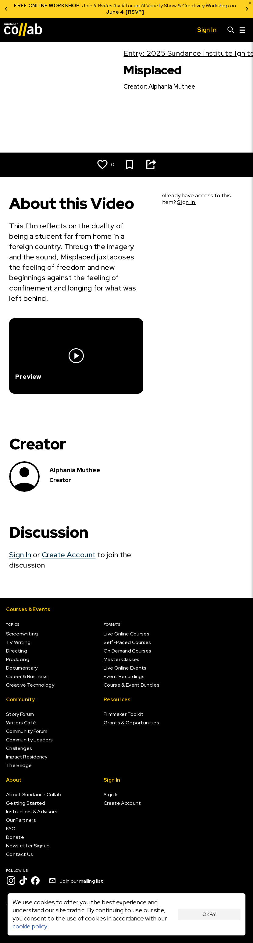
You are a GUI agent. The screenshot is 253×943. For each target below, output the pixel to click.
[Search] (231, 30)
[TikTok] (23, 880)
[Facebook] (35, 880)
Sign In (20, 554)
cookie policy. (30, 926)
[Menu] (242, 30)
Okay (209, 914)
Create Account (69, 554)
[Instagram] (11, 880)
